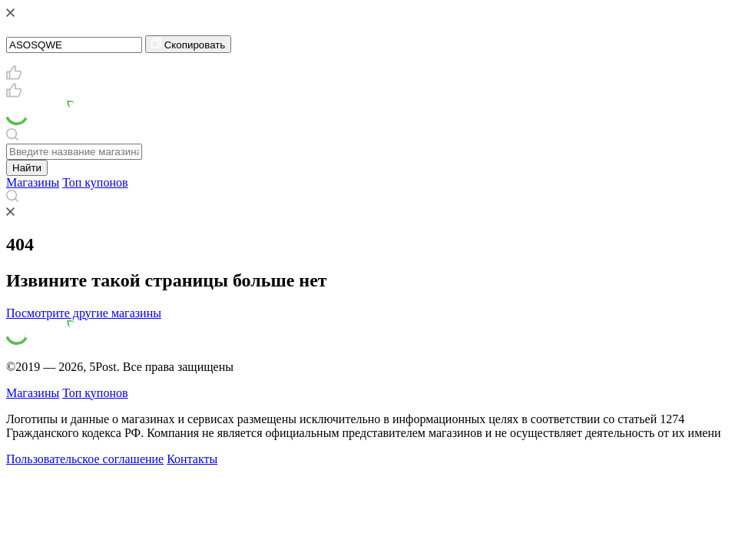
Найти (26, 168)
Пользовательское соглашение (85, 458)
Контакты (192, 458)
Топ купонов (94, 182)
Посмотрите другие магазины (83, 313)
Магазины (32, 182)
